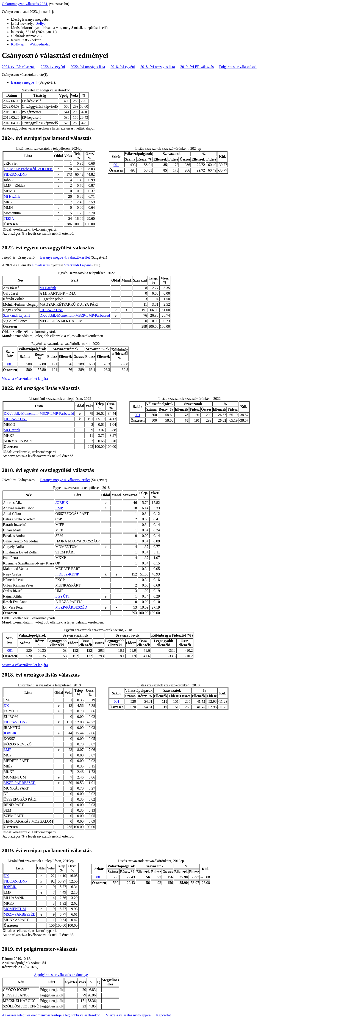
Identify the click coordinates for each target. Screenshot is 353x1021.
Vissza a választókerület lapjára (25, 379)
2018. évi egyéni (123, 67)
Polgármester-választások (237, 67)
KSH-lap (17, 44)
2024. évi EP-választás (18, 67)
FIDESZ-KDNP (15, 174)
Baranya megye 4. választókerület (65, 257)
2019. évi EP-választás (197, 67)
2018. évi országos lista (157, 67)
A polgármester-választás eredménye (61, 975)
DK (6, 706)
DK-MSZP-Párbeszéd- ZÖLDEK (28, 169)
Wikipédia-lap (40, 44)
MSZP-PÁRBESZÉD (71, 607)
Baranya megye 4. (24, 82)
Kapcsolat (163, 1015)
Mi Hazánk (12, 196)
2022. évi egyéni (53, 67)
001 (116, 165)
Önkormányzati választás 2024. (25, 4)
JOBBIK (61, 503)
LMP (59, 508)
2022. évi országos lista (88, 67)
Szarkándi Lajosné (78, 265)
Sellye (40, 23)
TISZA (9, 218)
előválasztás (41, 265)
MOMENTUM (15, 909)
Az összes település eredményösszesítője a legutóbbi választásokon (51, 1015)
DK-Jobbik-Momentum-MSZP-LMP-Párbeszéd (75, 315)
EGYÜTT (62, 596)
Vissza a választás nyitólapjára (128, 1015)
